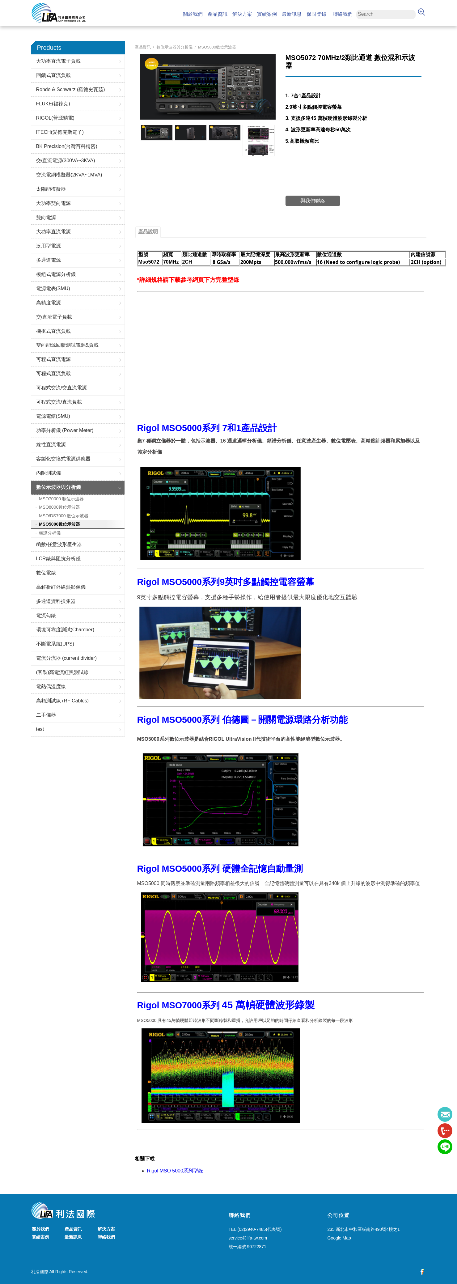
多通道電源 (48, 260)
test (40, 729)
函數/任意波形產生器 (59, 544)
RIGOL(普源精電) (55, 118)
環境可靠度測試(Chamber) (65, 629)
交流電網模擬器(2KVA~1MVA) (69, 174)
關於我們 (193, 14)
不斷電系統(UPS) (55, 643)
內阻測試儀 (48, 473)
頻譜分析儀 (50, 533)
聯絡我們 (343, 14)
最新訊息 (292, 14)
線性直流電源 (51, 444)
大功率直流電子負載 (58, 61)
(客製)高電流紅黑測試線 (62, 672)
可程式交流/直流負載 (59, 402)
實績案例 (267, 14)
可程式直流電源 (53, 359)
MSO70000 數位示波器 (61, 498)
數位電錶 (46, 572)
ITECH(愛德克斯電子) (60, 132)
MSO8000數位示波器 (59, 507)
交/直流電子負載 (54, 317)
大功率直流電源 (53, 231)
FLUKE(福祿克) (53, 103)
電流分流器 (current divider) (66, 658)
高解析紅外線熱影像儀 (61, 587)
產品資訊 (217, 14)
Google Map (339, 1237)
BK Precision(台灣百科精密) (66, 146)
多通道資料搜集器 (56, 601)
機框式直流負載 (53, 331)
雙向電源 (46, 217)
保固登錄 (316, 14)
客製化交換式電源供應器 (63, 458)
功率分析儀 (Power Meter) (65, 430)
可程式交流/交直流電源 (61, 387)
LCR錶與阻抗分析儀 (58, 558)
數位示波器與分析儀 (58, 487)
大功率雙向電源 (53, 203)
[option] (157, 133)
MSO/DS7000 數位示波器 (63, 515)
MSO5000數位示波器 (59, 524)
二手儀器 (46, 715)
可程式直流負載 (53, 373)
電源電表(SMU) (53, 288)
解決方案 (242, 14)
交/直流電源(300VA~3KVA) (65, 160)
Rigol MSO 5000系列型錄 (175, 1170)
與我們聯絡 (312, 200)
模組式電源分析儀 (56, 274)
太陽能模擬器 (51, 189)
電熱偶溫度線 (51, 686)
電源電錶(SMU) (53, 416)
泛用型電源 (48, 245)
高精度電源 (48, 302)
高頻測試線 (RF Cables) (62, 700)
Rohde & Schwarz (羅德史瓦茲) (70, 89)
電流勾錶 (46, 615)
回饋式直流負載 (53, 75)
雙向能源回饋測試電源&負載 (67, 345)
